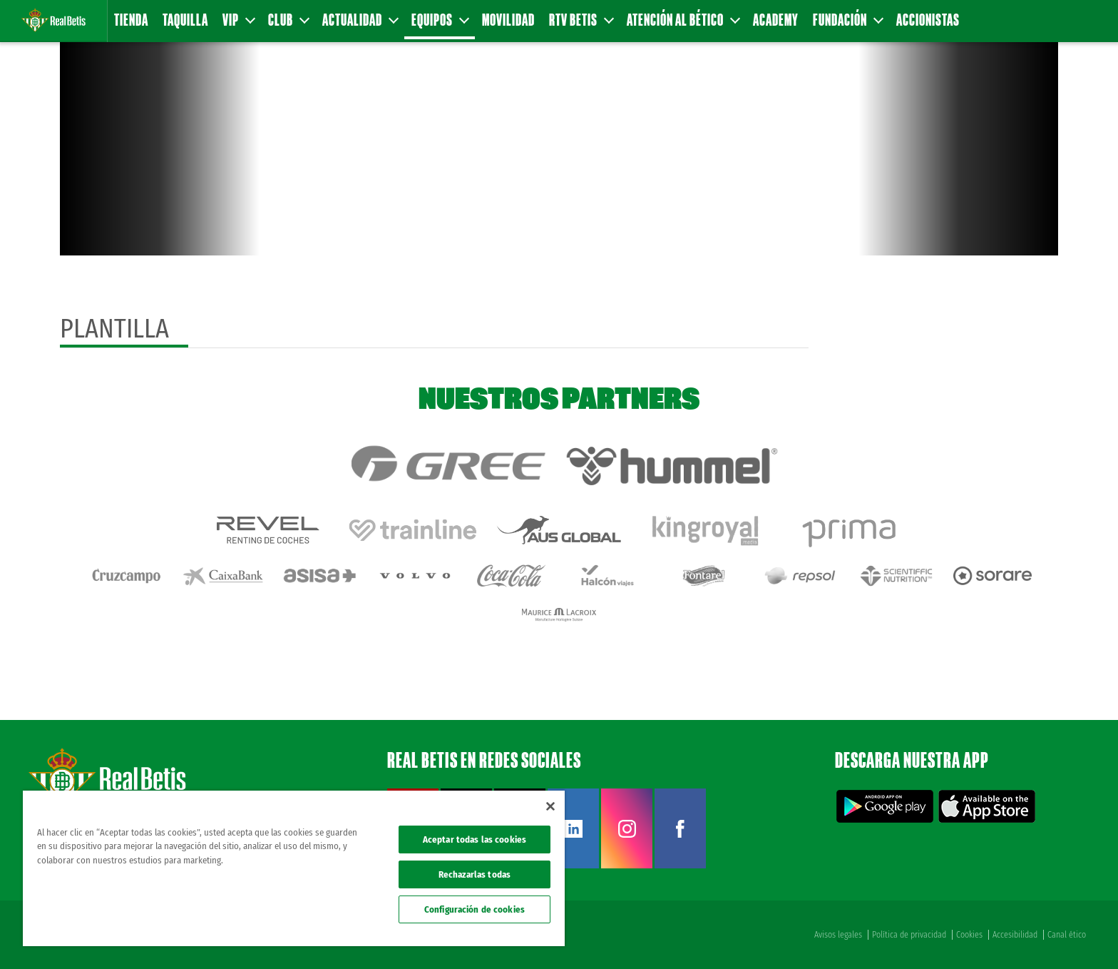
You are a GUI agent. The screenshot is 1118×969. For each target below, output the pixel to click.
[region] (294, 868)
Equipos (439, 20)
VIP (238, 20)
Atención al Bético (683, 20)
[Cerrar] (550, 806)
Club (288, 20)
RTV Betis (580, 20)
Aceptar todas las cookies (474, 839)
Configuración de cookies (474, 909)
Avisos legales (838, 935)
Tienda (131, 20)
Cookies (969, 935)
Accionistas (928, 20)
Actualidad (359, 20)
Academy (776, 20)
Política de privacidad (909, 935)
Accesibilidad (1015, 935)
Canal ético (1066, 935)
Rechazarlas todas (475, 874)
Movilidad (508, 20)
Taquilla (185, 20)
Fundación (847, 20)
